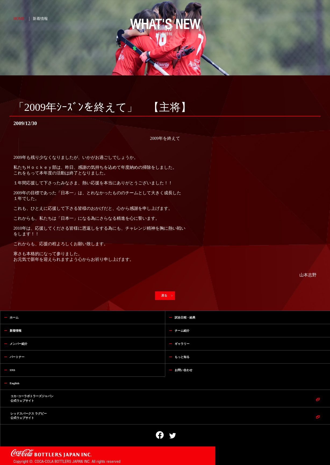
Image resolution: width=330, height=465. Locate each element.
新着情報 (40, 19)
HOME (18, 19)
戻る (164, 295)
